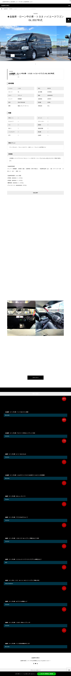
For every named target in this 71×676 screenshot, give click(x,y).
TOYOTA (7, 436)
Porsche (7, 499)
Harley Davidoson (9, 583)
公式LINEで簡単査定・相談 (46, 673)
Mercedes (7, 415)
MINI (6, 562)
